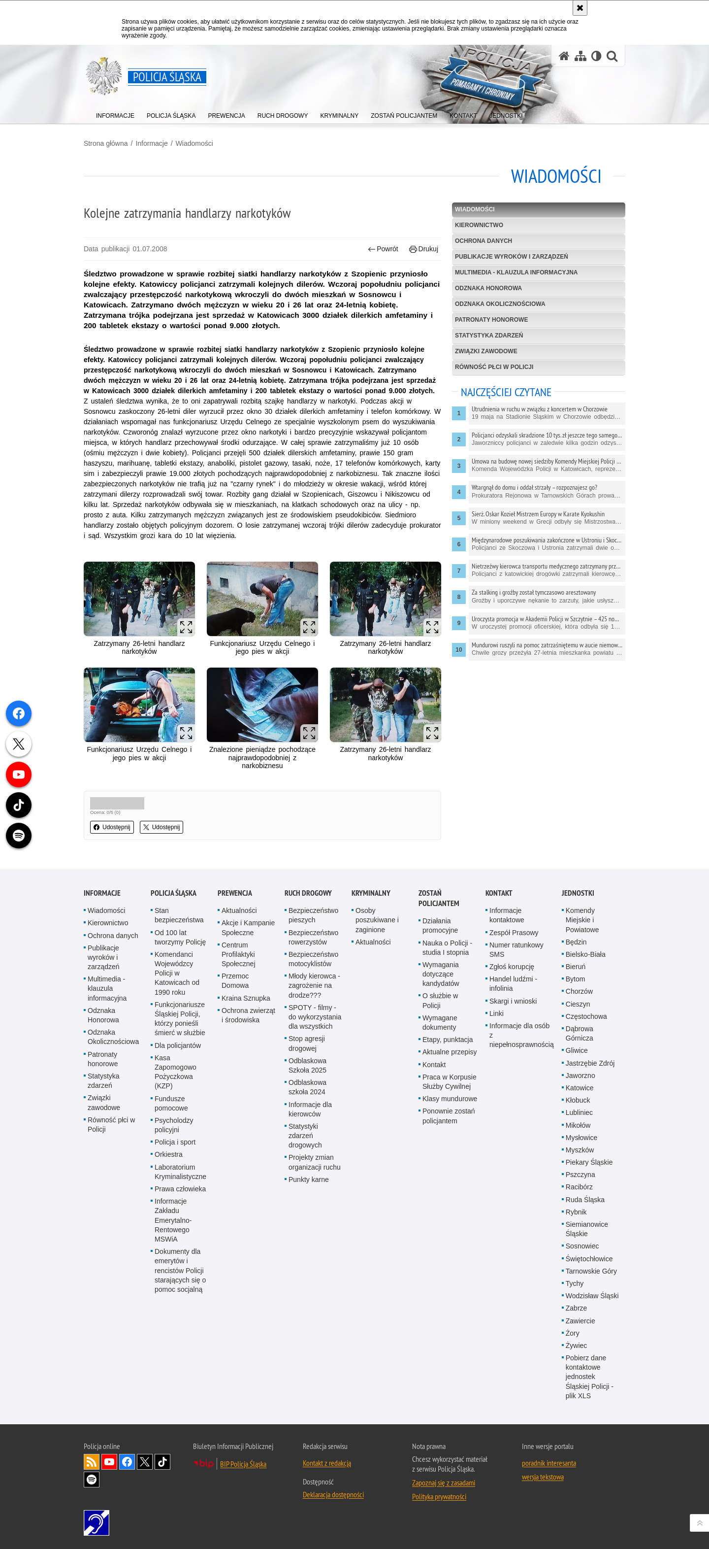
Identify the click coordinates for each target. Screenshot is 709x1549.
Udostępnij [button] (112, 827)
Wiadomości (194, 143)
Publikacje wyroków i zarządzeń (511, 256)
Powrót (383, 249)
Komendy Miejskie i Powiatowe (582, 920)
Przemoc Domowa (235, 980)
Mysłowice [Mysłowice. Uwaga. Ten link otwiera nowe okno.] (582, 1138)
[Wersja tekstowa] (596, 56)
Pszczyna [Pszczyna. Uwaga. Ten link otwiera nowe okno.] (580, 1175)
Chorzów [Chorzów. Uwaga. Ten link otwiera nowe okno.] (579, 991)
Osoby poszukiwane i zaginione (377, 920)
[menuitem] (115, 113)
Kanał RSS (91, 1462)
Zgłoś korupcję (511, 967)
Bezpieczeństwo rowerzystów (313, 937)
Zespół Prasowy (514, 933)
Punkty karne (309, 1179)
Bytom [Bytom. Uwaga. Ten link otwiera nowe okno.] (575, 979)
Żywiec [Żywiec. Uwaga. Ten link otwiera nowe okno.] (576, 1345)
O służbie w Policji (440, 1000)
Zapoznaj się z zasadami (443, 1482)
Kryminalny (371, 893)
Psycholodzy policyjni (174, 1125)
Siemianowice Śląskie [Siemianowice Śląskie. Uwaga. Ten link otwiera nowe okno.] (587, 1229)
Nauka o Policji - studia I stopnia (447, 947)
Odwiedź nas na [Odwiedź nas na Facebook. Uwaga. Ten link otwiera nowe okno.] (127, 1462)
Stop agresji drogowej (307, 1043)
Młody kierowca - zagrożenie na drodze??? (314, 985)
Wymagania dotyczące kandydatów (440, 974)
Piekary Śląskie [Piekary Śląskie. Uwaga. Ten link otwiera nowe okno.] (589, 1162)
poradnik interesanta (549, 1463)
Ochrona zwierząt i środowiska (248, 1015)
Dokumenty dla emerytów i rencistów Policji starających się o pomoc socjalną (180, 1270)
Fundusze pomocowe (171, 1103)
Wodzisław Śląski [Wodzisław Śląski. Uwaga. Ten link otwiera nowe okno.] (592, 1296)
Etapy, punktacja (447, 1040)
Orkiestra (169, 1154)
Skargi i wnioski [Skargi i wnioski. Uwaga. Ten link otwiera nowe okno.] (513, 1001)
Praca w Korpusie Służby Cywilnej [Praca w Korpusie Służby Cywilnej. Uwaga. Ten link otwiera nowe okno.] (449, 1081)
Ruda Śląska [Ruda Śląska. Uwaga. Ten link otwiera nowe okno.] (585, 1200)
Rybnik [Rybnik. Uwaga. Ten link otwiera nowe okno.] (576, 1212)
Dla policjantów (178, 1045)
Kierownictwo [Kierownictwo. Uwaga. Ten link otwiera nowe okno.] (108, 923)
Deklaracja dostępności (333, 1494)
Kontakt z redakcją (327, 1463)
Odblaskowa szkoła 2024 (307, 1087)
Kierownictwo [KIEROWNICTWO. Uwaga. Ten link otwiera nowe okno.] (479, 225)
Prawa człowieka (180, 1189)
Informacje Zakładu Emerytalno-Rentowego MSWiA (173, 1220)
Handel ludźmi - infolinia (513, 983)
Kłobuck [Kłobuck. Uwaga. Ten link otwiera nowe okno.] (578, 1100)
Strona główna (106, 143)
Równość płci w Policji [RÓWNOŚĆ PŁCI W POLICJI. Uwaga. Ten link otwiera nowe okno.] (494, 367)
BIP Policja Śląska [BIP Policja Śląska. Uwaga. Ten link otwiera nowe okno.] (243, 1464)
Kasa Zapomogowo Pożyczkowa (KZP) (175, 1072)
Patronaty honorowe (491, 319)
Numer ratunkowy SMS (516, 949)
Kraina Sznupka (246, 998)
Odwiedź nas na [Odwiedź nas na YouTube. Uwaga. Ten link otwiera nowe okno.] (109, 1462)
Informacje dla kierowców (310, 1109)
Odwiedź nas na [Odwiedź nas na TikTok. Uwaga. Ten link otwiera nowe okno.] (162, 1462)
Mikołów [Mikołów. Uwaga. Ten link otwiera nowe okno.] (578, 1125)
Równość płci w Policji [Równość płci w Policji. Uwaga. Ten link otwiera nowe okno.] (111, 1124)
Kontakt (434, 1065)
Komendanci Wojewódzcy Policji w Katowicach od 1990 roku (177, 973)
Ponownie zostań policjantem (448, 1115)
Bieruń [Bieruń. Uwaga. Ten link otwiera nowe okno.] (575, 967)
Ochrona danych (483, 240)
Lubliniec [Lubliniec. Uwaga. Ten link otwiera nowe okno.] (579, 1112)
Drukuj (423, 249)
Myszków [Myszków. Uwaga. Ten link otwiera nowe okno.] (580, 1150)
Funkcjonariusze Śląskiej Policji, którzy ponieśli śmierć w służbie (180, 1019)
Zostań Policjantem (439, 898)
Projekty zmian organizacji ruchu (315, 1162)
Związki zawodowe (486, 351)
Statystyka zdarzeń (489, 335)
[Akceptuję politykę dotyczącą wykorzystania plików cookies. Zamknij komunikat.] (580, 8)
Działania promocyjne (440, 925)
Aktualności (239, 910)
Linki (496, 1013)
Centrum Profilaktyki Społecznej (239, 954)
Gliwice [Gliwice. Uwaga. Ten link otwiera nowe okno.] (577, 1050)
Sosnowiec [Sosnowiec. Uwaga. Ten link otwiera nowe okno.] (582, 1246)
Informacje (151, 143)
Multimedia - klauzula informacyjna (516, 272)
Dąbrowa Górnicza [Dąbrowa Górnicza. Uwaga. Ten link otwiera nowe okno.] (579, 1033)
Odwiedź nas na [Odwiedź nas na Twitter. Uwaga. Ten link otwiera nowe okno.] (145, 1462)
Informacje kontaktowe (506, 915)
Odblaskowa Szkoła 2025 (307, 1065)
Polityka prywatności (439, 1496)
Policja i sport (175, 1142)
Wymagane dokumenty (439, 1022)
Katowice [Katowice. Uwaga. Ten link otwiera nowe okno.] (580, 1088)
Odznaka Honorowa (488, 288)
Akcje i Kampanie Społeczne (248, 927)
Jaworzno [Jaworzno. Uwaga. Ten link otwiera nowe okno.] (580, 1075)
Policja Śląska (173, 893)
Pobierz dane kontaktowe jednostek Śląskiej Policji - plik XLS (589, 1377)
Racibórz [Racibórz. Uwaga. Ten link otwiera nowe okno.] (579, 1187)
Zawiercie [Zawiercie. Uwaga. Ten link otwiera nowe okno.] (580, 1321)
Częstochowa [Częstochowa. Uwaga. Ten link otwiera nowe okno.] (586, 1016)
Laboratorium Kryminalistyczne (180, 1171)
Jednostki (578, 893)
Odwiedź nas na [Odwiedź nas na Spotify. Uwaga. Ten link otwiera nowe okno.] (91, 1479)
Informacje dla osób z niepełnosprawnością (521, 1035)
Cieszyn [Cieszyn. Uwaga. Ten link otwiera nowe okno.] (578, 1004)
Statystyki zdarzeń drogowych (305, 1135)
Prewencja (235, 893)
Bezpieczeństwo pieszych (313, 915)
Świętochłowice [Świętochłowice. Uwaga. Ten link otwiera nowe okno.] (589, 1259)
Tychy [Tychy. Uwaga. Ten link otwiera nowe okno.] (575, 1283)
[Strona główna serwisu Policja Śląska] (564, 56)
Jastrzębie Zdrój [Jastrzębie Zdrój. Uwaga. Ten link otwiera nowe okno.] (590, 1063)
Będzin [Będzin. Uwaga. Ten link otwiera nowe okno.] (576, 942)
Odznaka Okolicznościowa (500, 304)
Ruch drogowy (308, 893)
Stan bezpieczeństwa (179, 915)
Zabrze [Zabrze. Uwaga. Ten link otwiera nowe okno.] (576, 1308)
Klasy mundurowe (449, 1099)
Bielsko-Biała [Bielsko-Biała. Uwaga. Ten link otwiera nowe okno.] (586, 954)
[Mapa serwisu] (580, 56)
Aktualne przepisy (449, 1052)
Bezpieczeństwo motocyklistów (313, 959)
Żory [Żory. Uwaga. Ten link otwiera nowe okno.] (573, 1333)
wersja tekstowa (543, 1477)
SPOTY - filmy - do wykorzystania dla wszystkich (315, 1017)
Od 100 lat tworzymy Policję (180, 937)
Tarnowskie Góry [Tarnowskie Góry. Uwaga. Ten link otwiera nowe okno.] (591, 1271)
